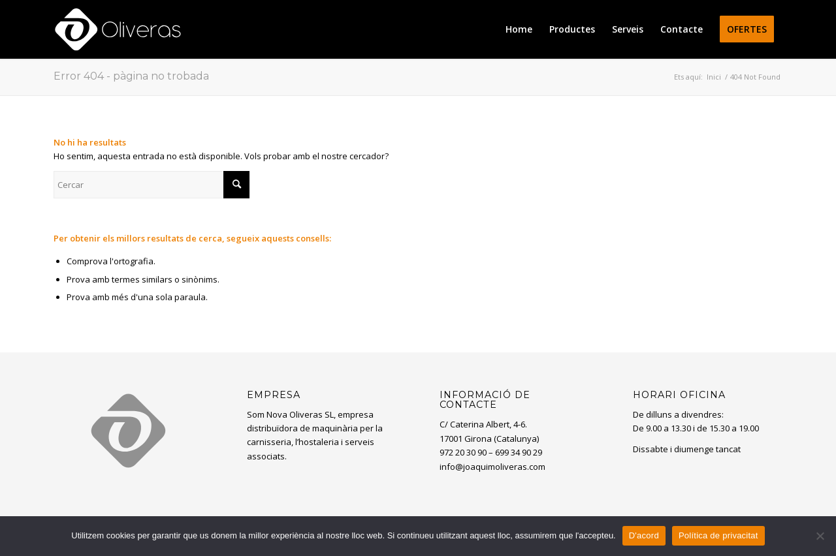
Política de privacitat (718, 535)
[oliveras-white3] (118, 29)
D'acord (644, 535)
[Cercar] (151, 184)
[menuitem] (519, 29)
